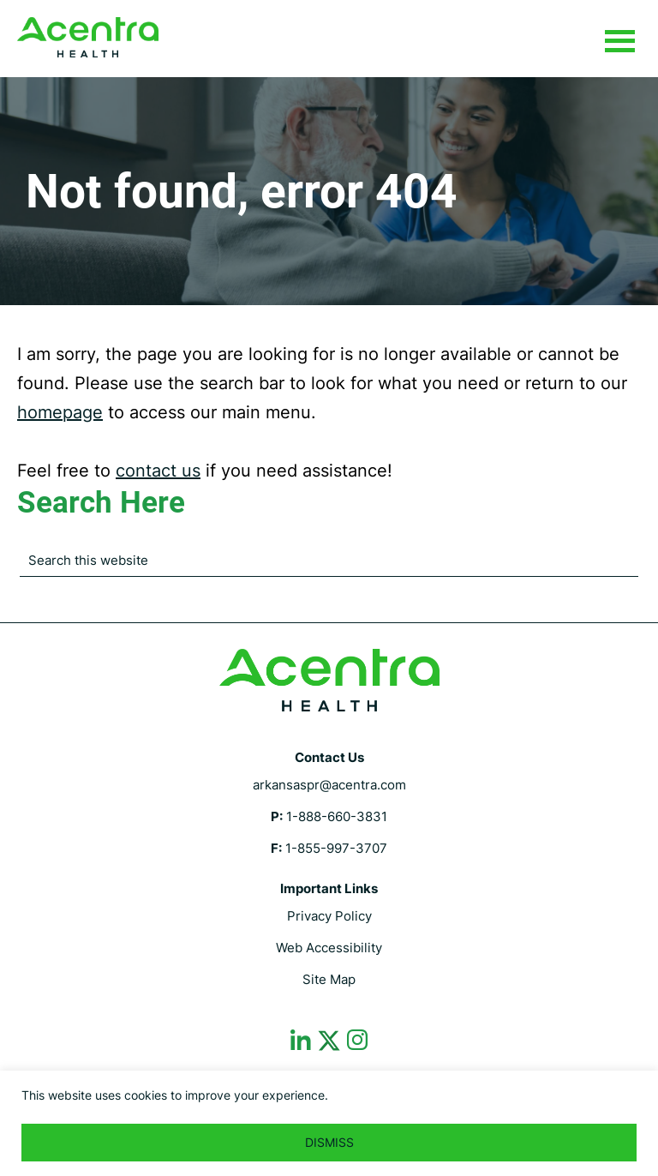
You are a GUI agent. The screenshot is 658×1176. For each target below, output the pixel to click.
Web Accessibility (329, 947)
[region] (329, 1123)
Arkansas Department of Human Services (88, 37)
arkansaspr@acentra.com (329, 785)
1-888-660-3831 (336, 816)
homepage (60, 412)
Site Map (329, 979)
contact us (158, 470)
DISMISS (329, 1142)
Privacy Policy (329, 916)
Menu (619, 42)
